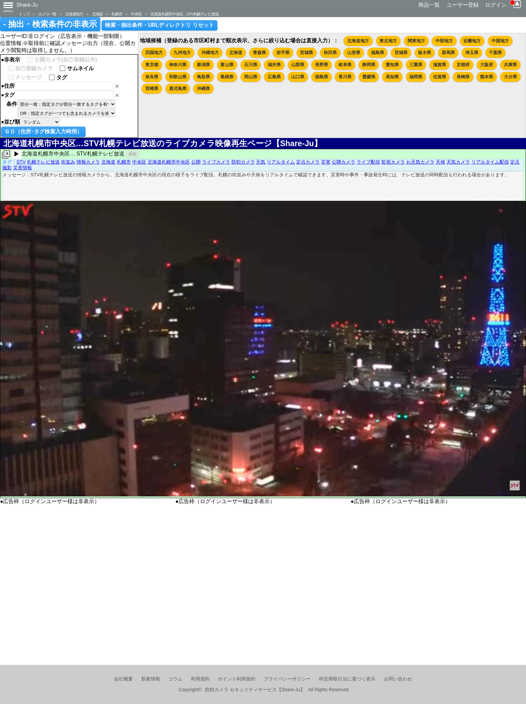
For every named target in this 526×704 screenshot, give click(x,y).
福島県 (377, 52)
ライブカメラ (216, 162)
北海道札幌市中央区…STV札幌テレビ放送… (186, 14)
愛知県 (392, 64)
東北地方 (388, 40)
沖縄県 (203, 88)
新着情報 (150, 678)
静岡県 (368, 64)
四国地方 (154, 52)
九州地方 (182, 52)
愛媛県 (368, 76)
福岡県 (415, 76)
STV (20, 162)
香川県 (345, 76)
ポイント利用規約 (236, 678)
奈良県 (151, 76)
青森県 (259, 52)
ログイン (496, 5)
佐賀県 (439, 76)
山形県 (353, 52)
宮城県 (306, 52)
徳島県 (321, 76)
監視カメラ (393, 162)
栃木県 (424, 52)
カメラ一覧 (47, 14)
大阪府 (486, 64)
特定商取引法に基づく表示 (347, 678)
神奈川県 (178, 64)
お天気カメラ (420, 162)
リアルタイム (281, 162)
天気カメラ (458, 162)
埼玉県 (471, 52)
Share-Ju (27, 5)
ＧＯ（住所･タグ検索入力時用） (43, 131)
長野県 (321, 64)
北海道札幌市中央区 (169, 162)
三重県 (415, 64)
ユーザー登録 (462, 5)
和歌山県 (178, 76)
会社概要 (123, 678)
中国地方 (500, 40)
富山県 (226, 64)
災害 (325, 162)
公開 (196, 162)
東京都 (151, 64)
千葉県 (495, 52)
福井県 (274, 64)
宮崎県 (151, 88)
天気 (260, 162)
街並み (68, 162)
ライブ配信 (368, 162)
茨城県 (401, 52)
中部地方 (444, 40)
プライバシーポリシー (287, 678)
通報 (132, 154)
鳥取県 (203, 76)
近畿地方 (472, 40)
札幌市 (116, 14)
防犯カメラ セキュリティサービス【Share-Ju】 (255, 689)
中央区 (136, 14)
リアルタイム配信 (490, 162)
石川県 (250, 64)
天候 (440, 162)
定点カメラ (308, 162)
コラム (175, 678)
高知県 (392, 76)
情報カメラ (88, 162)
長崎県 (463, 76)
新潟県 (203, 64)
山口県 (297, 76)
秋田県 (330, 52)
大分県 (510, 76)
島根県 (226, 76)
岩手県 (283, 52)
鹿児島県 (178, 88)
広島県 (274, 76)
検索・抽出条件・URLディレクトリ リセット (159, 25)
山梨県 (297, 64)
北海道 (97, 14)
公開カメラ (343, 162)
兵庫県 (510, 64)
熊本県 (486, 76)
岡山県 (250, 76)
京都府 (463, 64)
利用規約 (200, 678)
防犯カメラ (243, 162)
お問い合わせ (398, 678)
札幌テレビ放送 (43, 162)
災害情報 (22, 167)
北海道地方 (74, 14)
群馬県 (448, 52)
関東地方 (416, 40)
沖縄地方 (210, 52)
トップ (24, 14)
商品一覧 (429, 5)
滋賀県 (439, 64)
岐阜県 (345, 64)
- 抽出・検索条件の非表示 (50, 24)
